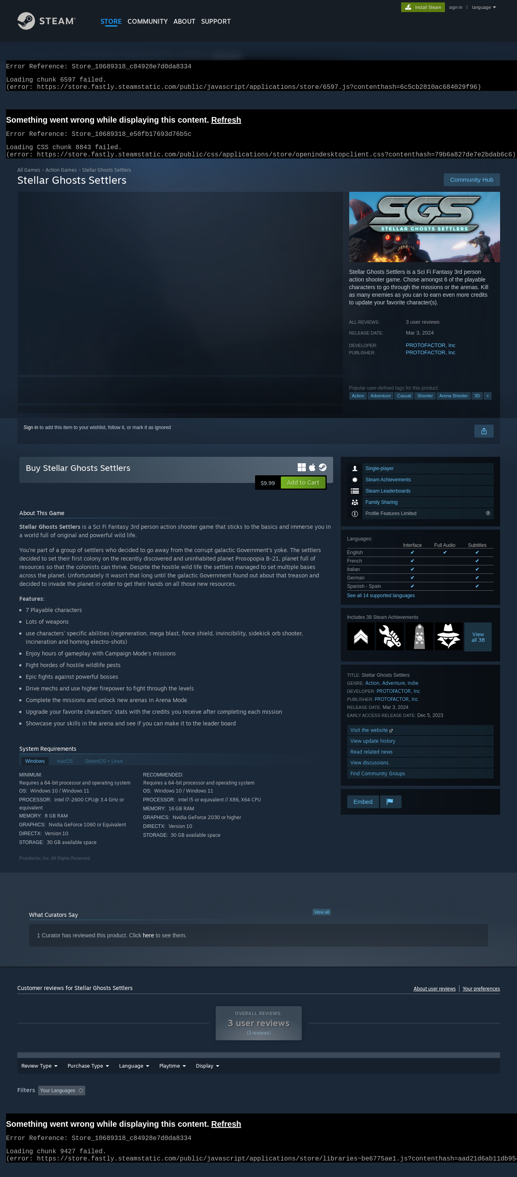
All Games (28, 180)
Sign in (31, 437)
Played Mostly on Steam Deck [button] (259, 1100)
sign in (455, 7)
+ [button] (487, 405)
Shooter (425, 405)
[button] (303, 492)
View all (322, 921)
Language (131, 1075)
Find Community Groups (377, 783)
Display (248, 1075)
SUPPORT (216, 21)
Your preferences (481, 998)
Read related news (371, 761)
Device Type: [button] (430, 1100)
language (481, 7)
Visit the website (372, 740)
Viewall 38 (478, 647)
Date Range (173, 1075)
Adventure (381, 405)
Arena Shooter (453, 405)
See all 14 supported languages (381, 605)
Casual (404, 405)
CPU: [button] (367, 1100)
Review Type (36, 1075)
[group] (258, 1100)
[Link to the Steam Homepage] (52, 27)
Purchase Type (85, 1075)
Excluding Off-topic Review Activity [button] (139, 1100)
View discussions (369, 772)
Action (358, 405)
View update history (372, 751)
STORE (111, 21)
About (184, 21)
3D (477, 405)
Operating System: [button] (326, 1100)
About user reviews (435, 998)
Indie (413, 693)
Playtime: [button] (201, 1100)
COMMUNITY (148, 21)
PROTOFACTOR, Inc (430, 355)
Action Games (61, 180)
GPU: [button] (394, 1100)
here (148, 945)
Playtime (214, 1075)
